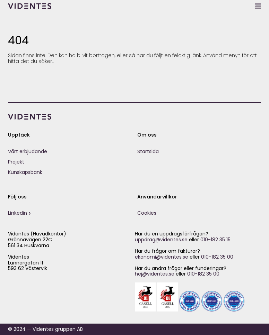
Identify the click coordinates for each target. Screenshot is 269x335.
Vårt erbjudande (27, 151)
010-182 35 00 (217, 256)
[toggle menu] (258, 6)
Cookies (146, 213)
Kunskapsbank (25, 172)
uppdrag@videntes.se (161, 239)
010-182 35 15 (215, 239)
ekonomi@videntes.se (161, 256)
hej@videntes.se (154, 273)
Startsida (148, 151)
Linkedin (17, 213)
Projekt (16, 161)
